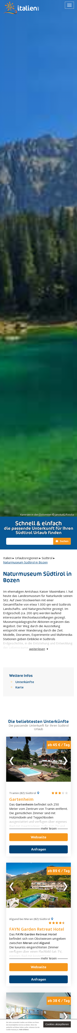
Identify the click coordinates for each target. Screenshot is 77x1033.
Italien (7, 558)
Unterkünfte (24, 682)
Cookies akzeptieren (57, 1024)
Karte (19, 687)
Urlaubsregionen (26, 558)
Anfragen (38, 849)
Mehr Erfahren (24, 1030)
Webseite (38, 837)
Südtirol (47, 558)
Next (65, 759)
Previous (12, 759)
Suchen (62, 541)
